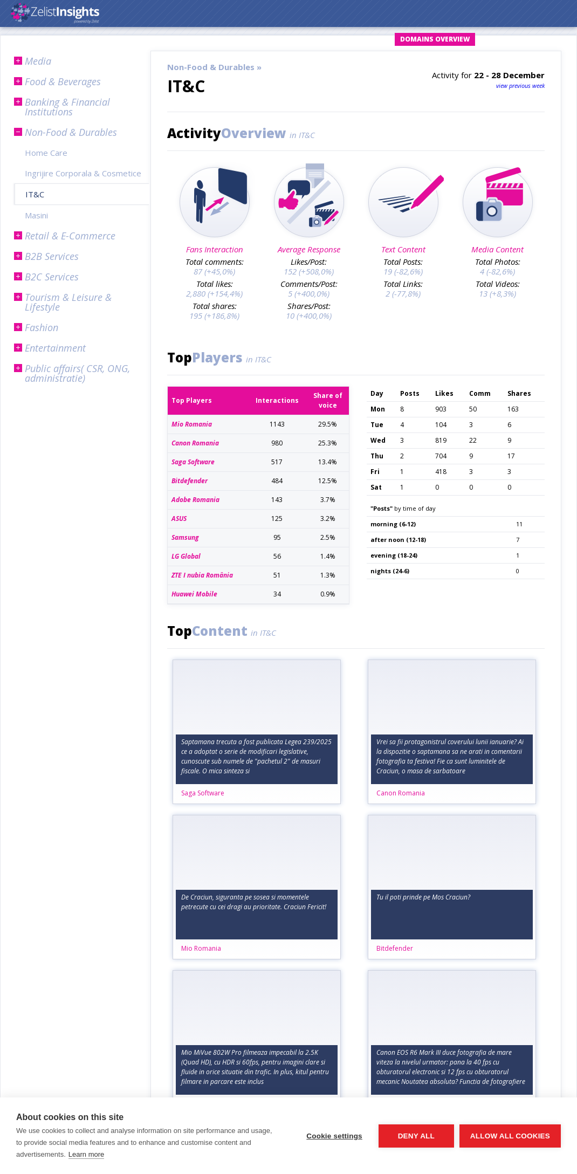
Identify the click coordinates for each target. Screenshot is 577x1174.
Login (290, 39)
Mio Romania (201, 948)
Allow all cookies (510, 1136)
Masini (36, 215)
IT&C (34, 194)
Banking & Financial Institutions (67, 106)
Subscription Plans (523, 39)
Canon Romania (400, 793)
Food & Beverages (63, 81)
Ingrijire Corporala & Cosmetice (83, 173)
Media (38, 60)
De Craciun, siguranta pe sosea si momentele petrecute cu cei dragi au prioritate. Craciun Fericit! (253, 901)
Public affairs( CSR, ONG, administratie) (77, 373)
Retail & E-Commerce (70, 235)
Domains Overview (435, 39)
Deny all (416, 1136)
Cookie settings (334, 1136)
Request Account (350, 39)
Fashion (41, 327)
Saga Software (202, 793)
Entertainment (55, 347)
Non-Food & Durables (71, 132)
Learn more (86, 1154)
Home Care (46, 152)
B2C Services (52, 276)
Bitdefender (394, 948)
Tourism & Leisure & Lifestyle (68, 302)
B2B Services (52, 256)
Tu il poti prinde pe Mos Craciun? (423, 897)
